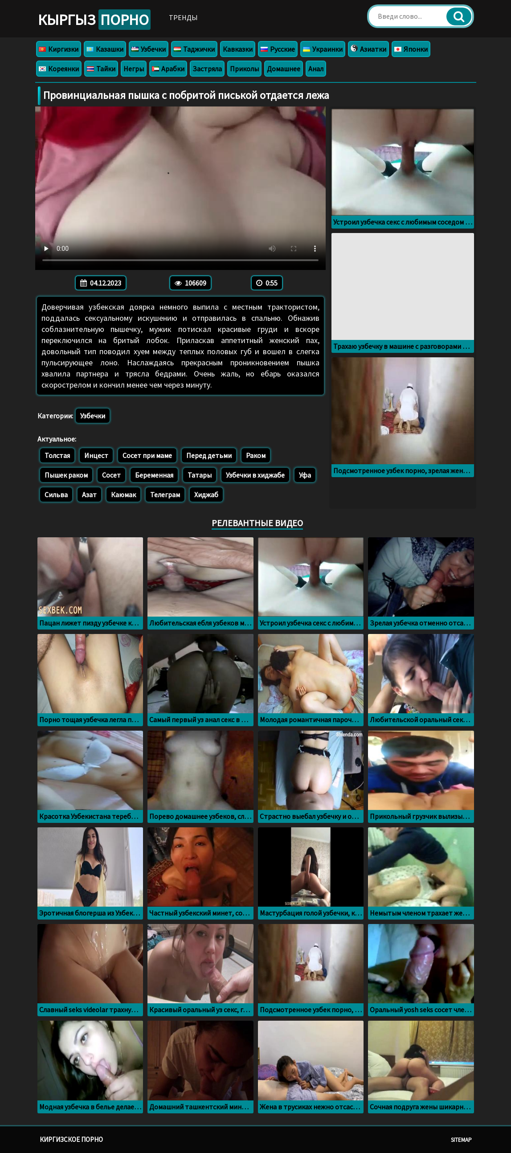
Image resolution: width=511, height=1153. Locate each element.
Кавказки (238, 49)
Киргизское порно (71, 1139)
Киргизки (58, 49)
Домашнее (283, 68)
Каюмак (123, 494)
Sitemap (461, 1140)
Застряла (207, 68)
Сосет (111, 474)
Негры (133, 68)
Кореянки (59, 68)
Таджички (194, 49)
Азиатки (368, 49)
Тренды (183, 17)
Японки (411, 49)
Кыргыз (94, 19)
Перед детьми (209, 455)
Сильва (56, 494)
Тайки (101, 68)
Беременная (154, 474)
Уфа (305, 474)
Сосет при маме (147, 455)
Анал (315, 68)
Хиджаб (206, 494)
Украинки (323, 49)
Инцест (96, 455)
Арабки (168, 68)
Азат (89, 494)
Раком (256, 455)
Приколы (244, 68)
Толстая (57, 455)
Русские (278, 49)
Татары (200, 474)
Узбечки (148, 49)
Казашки (104, 49)
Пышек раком (66, 474)
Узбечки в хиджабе (255, 474)
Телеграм (165, 494)
